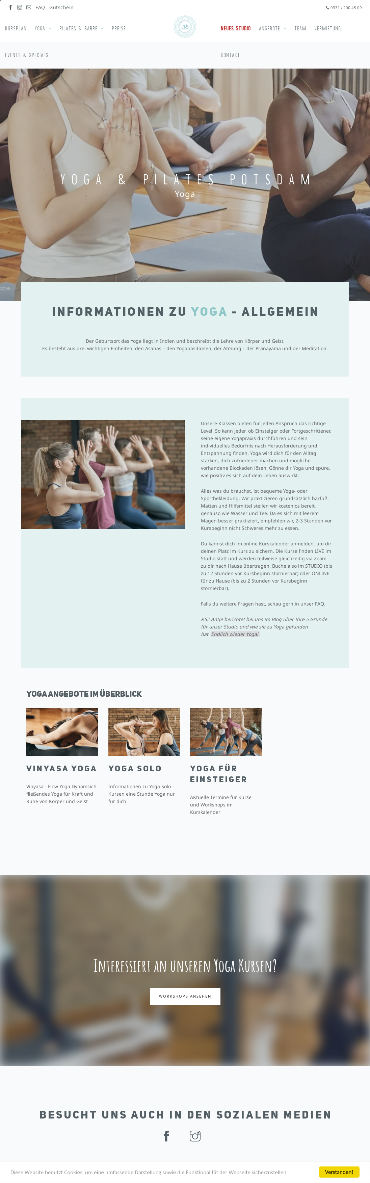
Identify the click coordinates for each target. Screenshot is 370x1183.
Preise (119, 28)
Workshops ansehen (185, 996)
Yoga (40, 28)
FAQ (40, 7)
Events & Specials (27, 55)
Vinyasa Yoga (62, 772)
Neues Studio (236, 28)
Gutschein (61, 7)
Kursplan (16, 28)
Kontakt (230, 55)
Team (300, 28)
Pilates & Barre (78, 28)
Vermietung (327, 28)
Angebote (269, 28)
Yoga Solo (135, 772)
